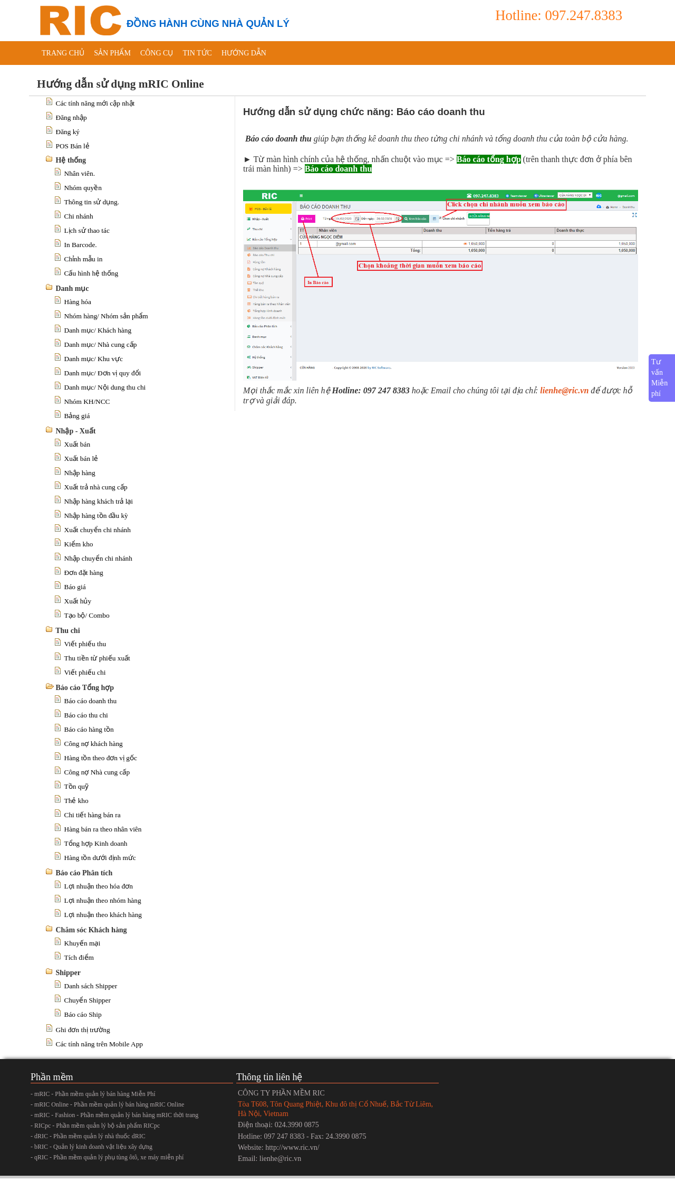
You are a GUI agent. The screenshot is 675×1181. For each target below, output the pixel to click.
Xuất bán (77, 444)
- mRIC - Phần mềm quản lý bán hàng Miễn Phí (93, 1094)
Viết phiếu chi (85, 672)
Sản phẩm (112, 53)
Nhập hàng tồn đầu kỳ (96, 515)
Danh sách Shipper (91, 986)
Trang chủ (63, 53)
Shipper (68, 973)
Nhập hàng (79, 473)
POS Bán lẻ (73, 146)
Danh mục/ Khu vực (93, 359)
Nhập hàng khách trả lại (98, 501)
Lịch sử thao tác (87, 230)
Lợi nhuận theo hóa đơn (98, 886)
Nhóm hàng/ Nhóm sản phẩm (106, 316)
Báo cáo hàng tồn (89, 729)
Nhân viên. (79, 173)
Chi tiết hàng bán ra (92, 815)
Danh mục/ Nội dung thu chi (105, 387)
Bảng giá (77, 416)
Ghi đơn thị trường (83, 1030)
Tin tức (196, 53)
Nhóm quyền (83, 188)
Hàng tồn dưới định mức (100, 858)
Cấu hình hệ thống (91, 273)
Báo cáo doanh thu (90, 701)
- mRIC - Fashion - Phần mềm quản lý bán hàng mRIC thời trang (114, 1115)
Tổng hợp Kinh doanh (96, 843)
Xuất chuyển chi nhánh (97, 530)
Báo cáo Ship (83, 1014)
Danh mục (72, 288)
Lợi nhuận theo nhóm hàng (102, 900)
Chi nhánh (78, 216)
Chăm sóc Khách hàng (91, 930)
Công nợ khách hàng (93, 744)
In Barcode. (80, 245)
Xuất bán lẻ (81, 458)
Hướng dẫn (243, 53)
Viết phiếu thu (85, 644)
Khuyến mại (82, 943)
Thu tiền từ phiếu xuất (97, 658)
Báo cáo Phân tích (84, 873)
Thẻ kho (76, 801)
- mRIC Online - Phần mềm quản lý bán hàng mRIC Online (107, 1104)
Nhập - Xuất (76, 431)
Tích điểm (79, 957)
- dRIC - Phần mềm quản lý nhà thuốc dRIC (88, 1136)
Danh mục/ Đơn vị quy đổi (102, 373)
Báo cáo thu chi (86, 715)
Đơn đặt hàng (83, 573)
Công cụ (156, 53)
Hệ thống (71, 160)
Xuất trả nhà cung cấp (96, 487)
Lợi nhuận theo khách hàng (103, 915)
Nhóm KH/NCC (87, 401)
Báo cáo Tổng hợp (85, 688)
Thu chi (67, 631)
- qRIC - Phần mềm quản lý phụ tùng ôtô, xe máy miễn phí (107, 1157)
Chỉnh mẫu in (83, 259)
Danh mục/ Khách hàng (98, 330)
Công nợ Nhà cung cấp (97, 772)
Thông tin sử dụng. (91, 202)
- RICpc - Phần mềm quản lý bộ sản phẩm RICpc (95, 1125)
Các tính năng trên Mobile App (99, 1044)
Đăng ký (68, 132)
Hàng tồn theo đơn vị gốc (100, 758)
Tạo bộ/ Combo (87, 615)
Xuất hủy (78, 601)
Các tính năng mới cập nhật (95, 103)
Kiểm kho (78, 544)
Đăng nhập (71, 117)
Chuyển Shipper (87, 1000)
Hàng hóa (77, 302)
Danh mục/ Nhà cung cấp (100, 344)
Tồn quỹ (76, 786)
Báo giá (75, 587)
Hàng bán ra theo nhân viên (103, 829)
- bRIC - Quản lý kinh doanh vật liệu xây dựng (91, 1146)
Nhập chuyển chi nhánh (98, 558)
